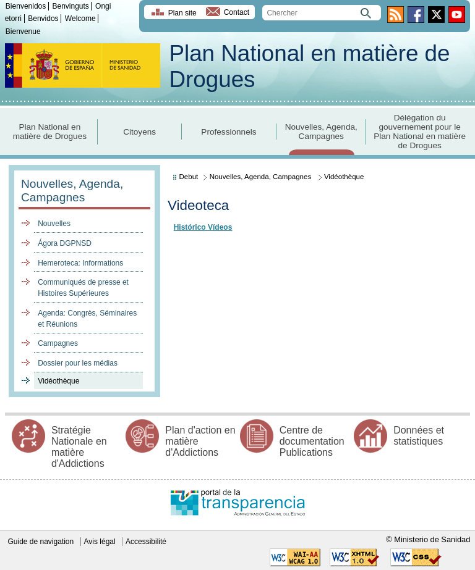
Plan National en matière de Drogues (50, 131)
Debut (189, 176)
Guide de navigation (40, 541)
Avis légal (100, 541)
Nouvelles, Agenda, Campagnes (321, 131)
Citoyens (139, 131)
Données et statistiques (418, 435)
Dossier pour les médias (78, 363)
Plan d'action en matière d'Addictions (200, 441)
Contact (236, 13)
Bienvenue (23, 31)
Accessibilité (146, 541)
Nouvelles (54, 223)
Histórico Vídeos (203, 227)
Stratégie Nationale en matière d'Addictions (79, 447)
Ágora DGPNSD (65, 243)
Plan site (182, 13)
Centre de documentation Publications (312, 441)
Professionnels (228, 131)
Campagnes (58, 343)
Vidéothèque (58, 381)
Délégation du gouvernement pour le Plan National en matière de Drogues (420, 131)
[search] (321, 12)
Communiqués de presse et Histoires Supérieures (83, 288)
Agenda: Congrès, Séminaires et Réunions (87, 319)
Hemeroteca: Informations (80, 263)
